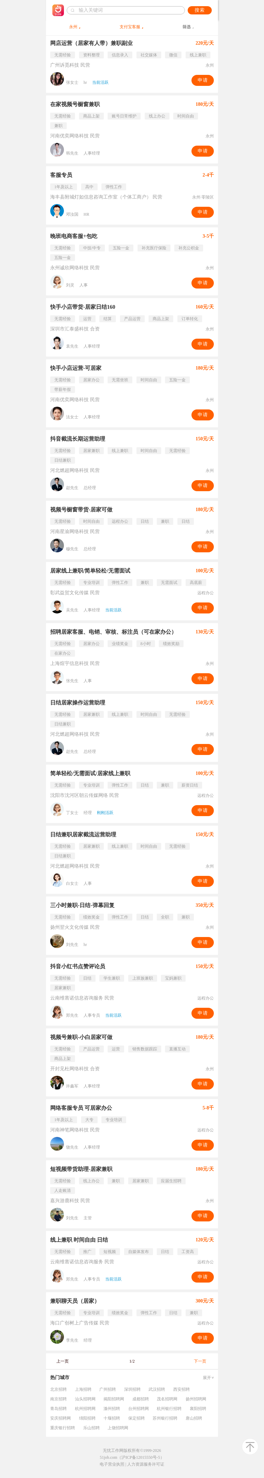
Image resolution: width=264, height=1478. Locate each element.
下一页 (200, 1361)
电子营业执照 (112, 1464)
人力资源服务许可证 (145, 1464)
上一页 (62, 1361)
